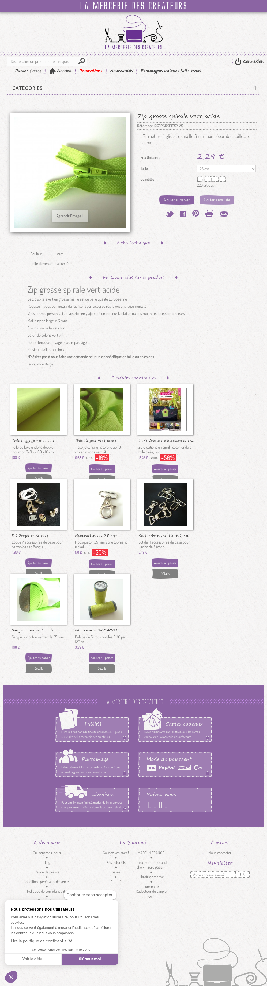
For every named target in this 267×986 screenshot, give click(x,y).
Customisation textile (116, 891)
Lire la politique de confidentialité (41, 941)
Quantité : (147, 179)
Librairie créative (151, 876)
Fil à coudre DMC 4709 (96, 630)
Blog (47, 862)
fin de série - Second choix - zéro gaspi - (151, 865)
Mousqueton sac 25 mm (96, 535)
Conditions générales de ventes (47, 881)
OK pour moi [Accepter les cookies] (90, 959)
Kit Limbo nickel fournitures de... (163, 535)
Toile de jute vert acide (95, 440)
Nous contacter (220, 852)
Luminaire (151, 886)
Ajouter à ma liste (217, 199)
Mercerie (116, 881)
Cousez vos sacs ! (116, 852)
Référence (145, 126)
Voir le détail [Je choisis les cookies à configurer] (33, 959)
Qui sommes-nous (47, 852)
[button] (11, 976)
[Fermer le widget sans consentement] (90, 895)
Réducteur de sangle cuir (151, 894)
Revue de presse (47, 872)
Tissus (116, 872)
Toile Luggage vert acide (33, 440)
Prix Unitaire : (150, 157)
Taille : (145, 168)
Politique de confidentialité (47, 891)
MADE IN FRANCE (151, 852)
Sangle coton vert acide (33, 630)
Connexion (253, 61)
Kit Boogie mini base (30, 535)
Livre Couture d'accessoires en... (166, 440)
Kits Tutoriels (116, 862)
